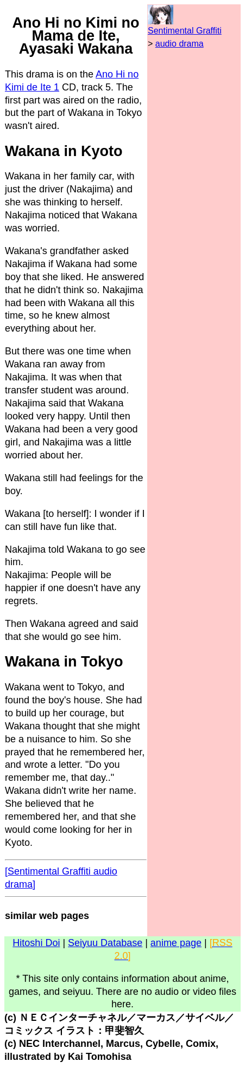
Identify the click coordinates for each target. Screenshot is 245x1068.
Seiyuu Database (105, 942)
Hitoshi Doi (36, 942)
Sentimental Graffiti (185, 30)
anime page (176, 942)
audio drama (179, 43)
